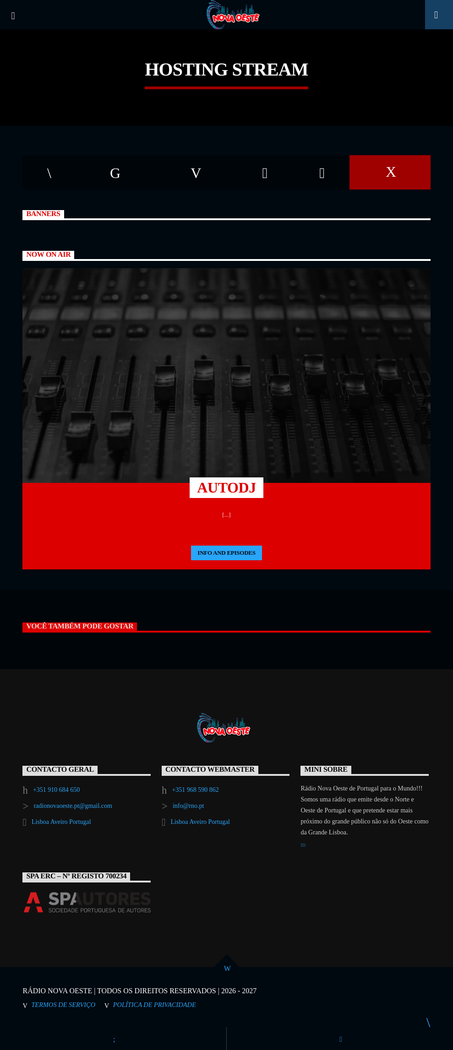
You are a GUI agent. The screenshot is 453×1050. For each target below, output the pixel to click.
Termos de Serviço (63, 1004)
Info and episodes (226, 552)
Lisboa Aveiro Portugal (61, 821)
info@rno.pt (188, 805)
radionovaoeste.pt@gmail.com (72, 805)
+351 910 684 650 (56, 789)
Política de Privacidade (154, 1004)
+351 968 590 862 (195, 789)
